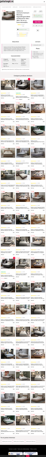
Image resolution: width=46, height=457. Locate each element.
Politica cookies (33, 449)
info (13, 97)
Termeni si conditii (13, 449)
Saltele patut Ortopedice (19, 441)
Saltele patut (15, 7)
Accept (27, 456)
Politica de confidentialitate (23, 449)
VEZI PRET (38, 22)
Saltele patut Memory (30, 441)
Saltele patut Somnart (37, 7)
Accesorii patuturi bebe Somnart (25, 7)
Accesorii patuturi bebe (6, 7)
